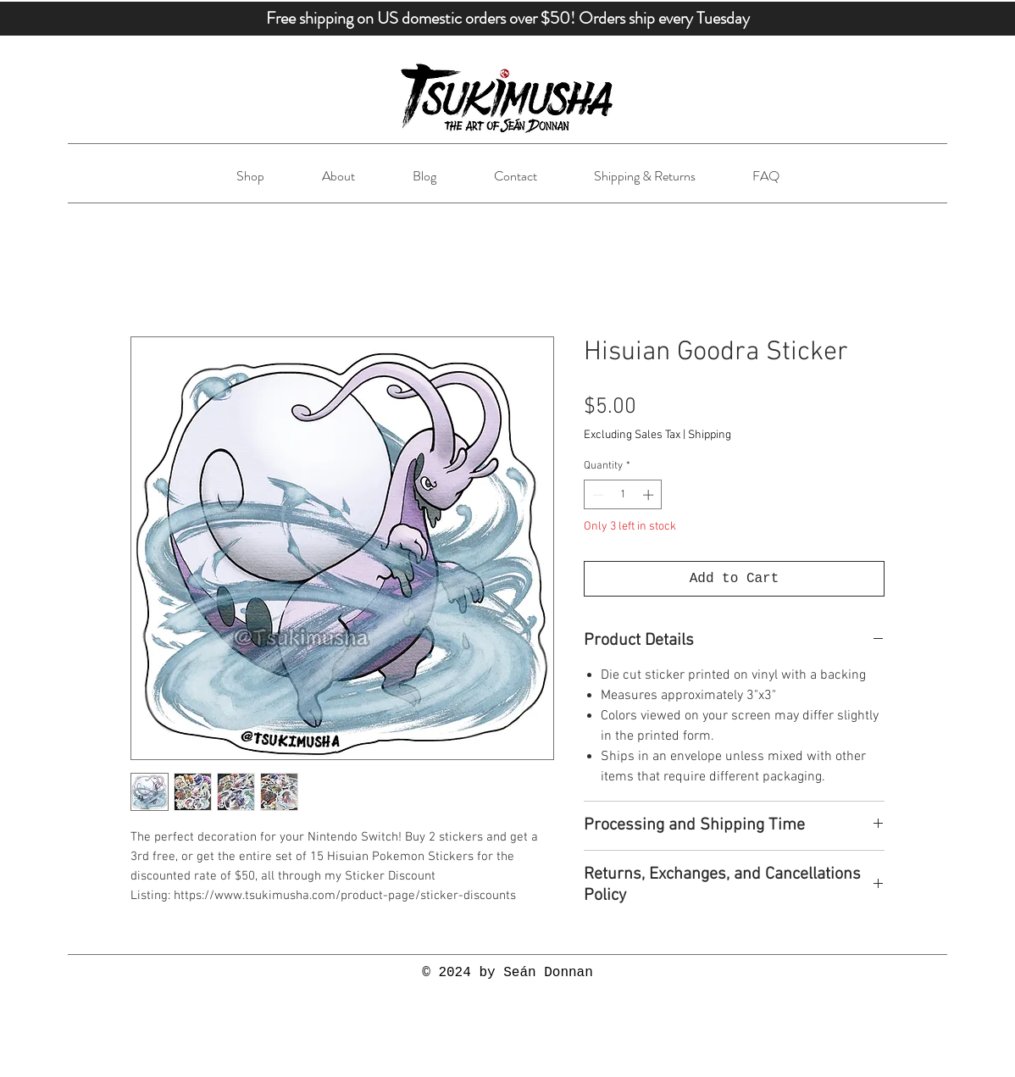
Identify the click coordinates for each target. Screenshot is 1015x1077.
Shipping (709, 435)
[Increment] (650, 494)
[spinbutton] (623, 494)
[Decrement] (596, 494)
